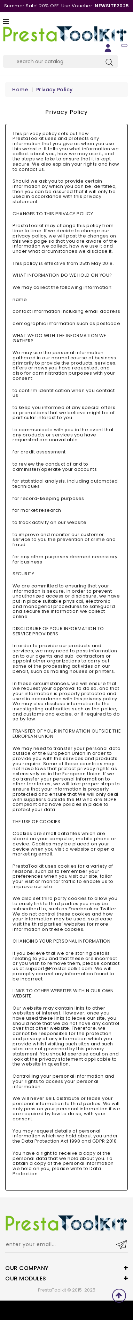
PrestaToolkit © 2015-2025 (66, 1290)
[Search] (60, 61)
